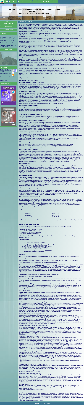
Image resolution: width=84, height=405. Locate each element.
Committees (21, 2)
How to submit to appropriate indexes (29, 233)
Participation (29, 2)
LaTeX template (39, 265)
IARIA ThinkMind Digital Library (5, 73)
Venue (35, 2)
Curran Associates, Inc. (11, 76)
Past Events (8, 49)
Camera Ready (8, 29)
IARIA (27, 388)
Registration (8, 26)
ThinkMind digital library (75, 296)
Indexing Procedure (3, 80)
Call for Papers (13, 2)
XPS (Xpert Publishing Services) (33, 229)
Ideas (22, 323)
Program (40, 2)
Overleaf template (39, 270)
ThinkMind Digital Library (31, 231)
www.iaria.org (45, 248)
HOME (6, 2)
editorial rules (27, 272)
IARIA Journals (67, 226)
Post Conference (47, 2)
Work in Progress (34, 311)
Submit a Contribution (8, 22)
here (55, 262)
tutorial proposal (39, 389)
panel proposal (39, 400)
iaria (56, 265)
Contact (55, 2)
